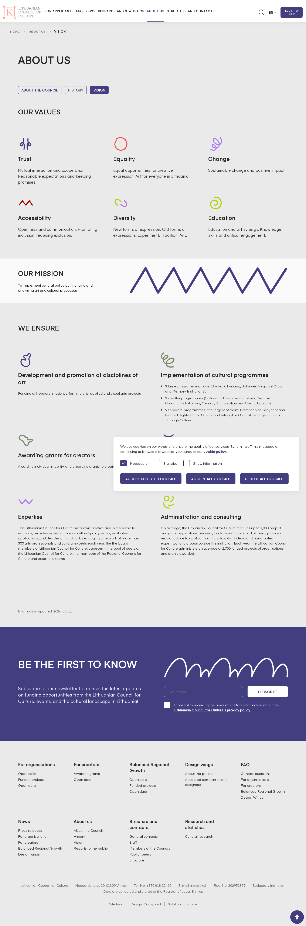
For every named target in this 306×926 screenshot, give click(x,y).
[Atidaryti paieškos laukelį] (261, 12)
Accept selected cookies (150, 478)
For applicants (59, 11)
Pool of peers (140, 854)
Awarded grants (87, 773)
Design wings (29, 854)
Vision (99, 90)
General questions (256, 773)
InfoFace (189, 904)
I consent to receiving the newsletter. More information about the (221, 707)
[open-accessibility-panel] (297, 917)
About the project (199, 773)
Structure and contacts (191, 11)
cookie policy (214, 451)
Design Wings (252, 797)
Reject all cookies (264, 478)
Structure (136, 860)
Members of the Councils (149, 848)
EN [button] (271, 12)
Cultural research (199, 836)
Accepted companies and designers (206, 782)
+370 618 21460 (158, 885)
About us (155, 11)
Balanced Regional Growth (263, 791)
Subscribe (268, 691)
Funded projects (31, 779)
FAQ (79, 11)
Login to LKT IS (291, 12)
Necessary (134, 463)
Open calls (27, 773)
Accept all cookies (210, 478)
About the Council (39, 90)
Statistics (165, 463)
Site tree (116, 904)
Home (15, 31)
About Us (37, 31)
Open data (27, 785)
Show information (202, 463)
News (90, 11)
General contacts (143, 836)
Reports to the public (91, 848)
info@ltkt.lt (198, 885)
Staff (133, 842)
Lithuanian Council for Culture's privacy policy (212, 710)
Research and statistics (121, 11)
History (75, 90)
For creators (251, 785)
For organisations (255, 779)
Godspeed (152, 904)
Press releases (30, 830)
